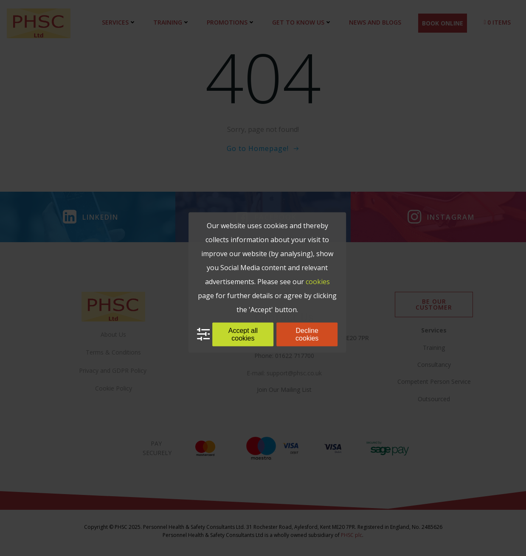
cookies (318, 281)
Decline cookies (306, 334)
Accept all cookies (243, 334)
